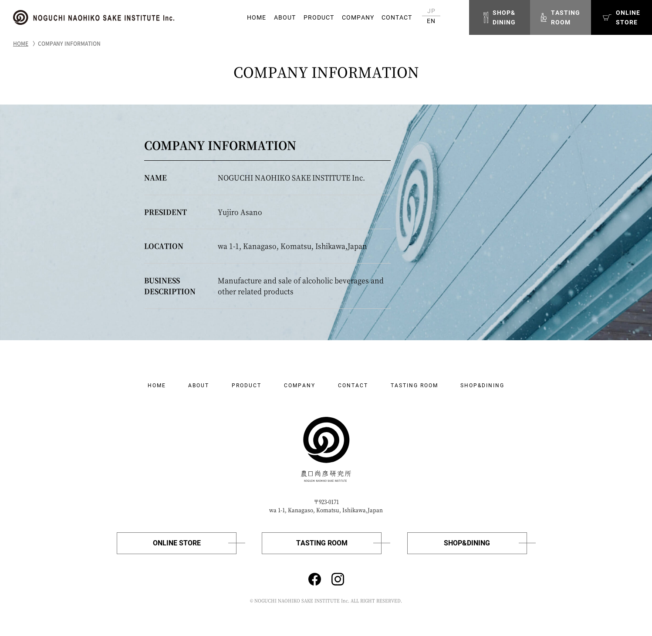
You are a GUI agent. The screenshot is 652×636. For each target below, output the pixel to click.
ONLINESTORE (621, 17)
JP (431, 10)
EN (431, 20)
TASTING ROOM (414, 385)
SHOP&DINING (499, 17)
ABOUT (285, 17)
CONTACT (397, 17)
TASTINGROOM (560, 17)
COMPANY (358, 17)
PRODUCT (319, 17)
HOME (256, 17)
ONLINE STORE (177, 543)
